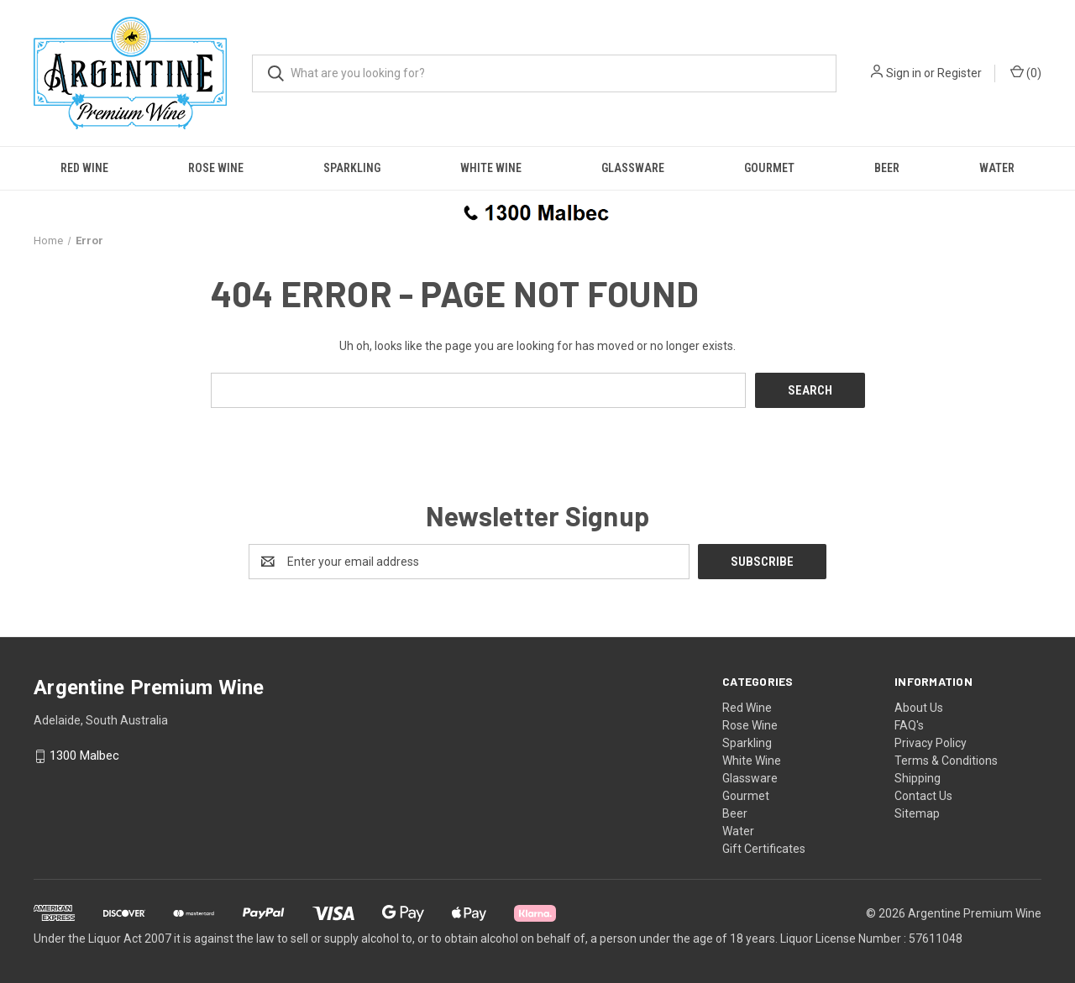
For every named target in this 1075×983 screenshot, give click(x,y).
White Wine (491, 168)
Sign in (903, 73)
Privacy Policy (930, 743)
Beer (886, 168)
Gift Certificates (763, 848)
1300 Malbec (84, 756)
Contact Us (923, 796)
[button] (537, 212)
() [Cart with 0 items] (1025, 72)
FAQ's (909, 725)
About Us (918, 707)
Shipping (917, 778)
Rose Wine (216, 168)
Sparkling (351, 168)
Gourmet (769, 168)
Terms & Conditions (946, 760)
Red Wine (84, 168)
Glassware (632, 168)
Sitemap (917, 813)
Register (959, 73)
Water (997, 168)
